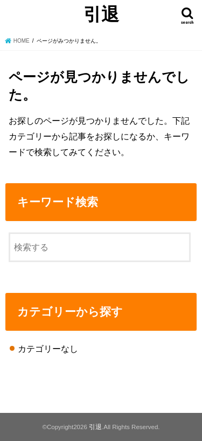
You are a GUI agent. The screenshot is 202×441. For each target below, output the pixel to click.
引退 (101, 13)
